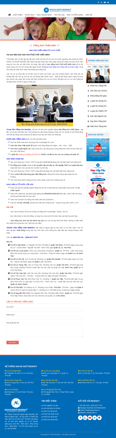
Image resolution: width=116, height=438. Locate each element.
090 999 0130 (84, 405)
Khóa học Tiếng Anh (98, 86)
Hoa (100, 67)
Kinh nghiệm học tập (50, 405)
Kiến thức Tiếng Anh (98, 126)
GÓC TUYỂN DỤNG (75, 15)
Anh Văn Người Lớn (98, 116)
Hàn (95, 67)
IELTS (37, 154)
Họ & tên (44, 308)
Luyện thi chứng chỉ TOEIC (101, 101)
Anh (89, 67)
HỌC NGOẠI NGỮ (44, 15)
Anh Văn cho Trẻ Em (98, 91)
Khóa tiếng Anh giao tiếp (100, 96)
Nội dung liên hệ (44, 324)
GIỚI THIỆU (18, 15)
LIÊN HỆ (88, 15)
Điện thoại (44, 316)
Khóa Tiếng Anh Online (99, 80)
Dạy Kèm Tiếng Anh (98, 121)
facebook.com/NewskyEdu (96, 408)
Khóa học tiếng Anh (50, 411)
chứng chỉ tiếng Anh (26, 154)
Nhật (107, 67)
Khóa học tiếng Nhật (50, 419)
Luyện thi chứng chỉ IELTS (101, 106)
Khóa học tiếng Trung (51, 414)
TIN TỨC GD (59, 15)
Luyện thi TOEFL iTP (98, 111)
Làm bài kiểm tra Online (51, 408)
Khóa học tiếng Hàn (50, 417)
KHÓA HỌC (30, 15)
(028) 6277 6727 (97, 405)
